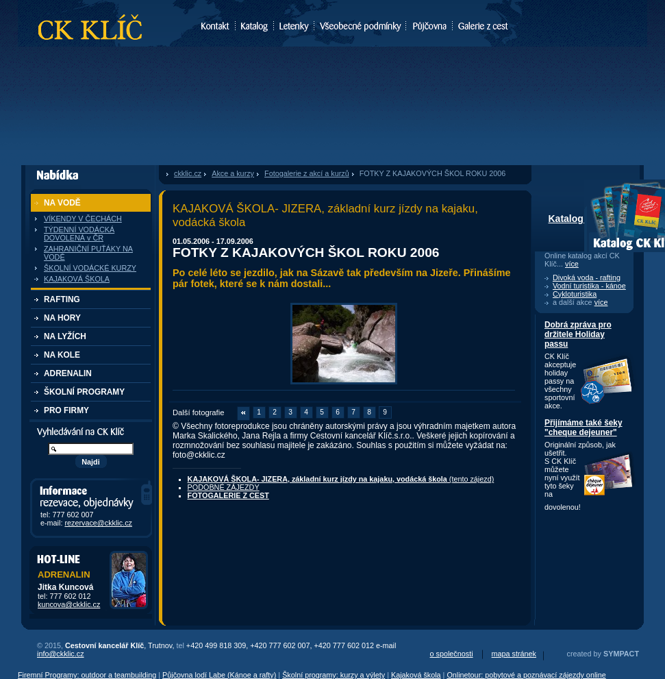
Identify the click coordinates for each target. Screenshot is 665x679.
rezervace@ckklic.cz (98, 523)
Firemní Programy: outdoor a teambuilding (87, 675)
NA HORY (62, 318)
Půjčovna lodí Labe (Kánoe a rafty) (219, 675)
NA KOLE (62, 355)
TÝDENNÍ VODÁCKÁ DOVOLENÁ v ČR (79, 233)
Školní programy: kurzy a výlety (333, 675)
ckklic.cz (187, 173)
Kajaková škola (416, 675)
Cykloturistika (575, 294)
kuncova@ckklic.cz (69, 604)
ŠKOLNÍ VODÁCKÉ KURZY (90, 268)
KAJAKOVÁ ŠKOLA (77, 279)
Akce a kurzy (233, 173)
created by (603, 654)
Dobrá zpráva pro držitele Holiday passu (578, 334)
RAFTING (62, 299)
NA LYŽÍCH (65, 336)
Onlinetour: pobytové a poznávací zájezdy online (526, 675)
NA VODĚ (62, 203)
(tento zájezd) (341, 479)
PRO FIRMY (66, 410)
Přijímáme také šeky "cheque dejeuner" (583, 427)
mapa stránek (514, 654)
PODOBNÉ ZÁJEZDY (224, 487)
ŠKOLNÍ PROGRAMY (84, 392)
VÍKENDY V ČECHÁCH (83, 218)
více (572, 264)
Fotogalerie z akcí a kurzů (306, 173)
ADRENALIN (68, 373)
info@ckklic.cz (60, 654)
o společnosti (451, 654)
